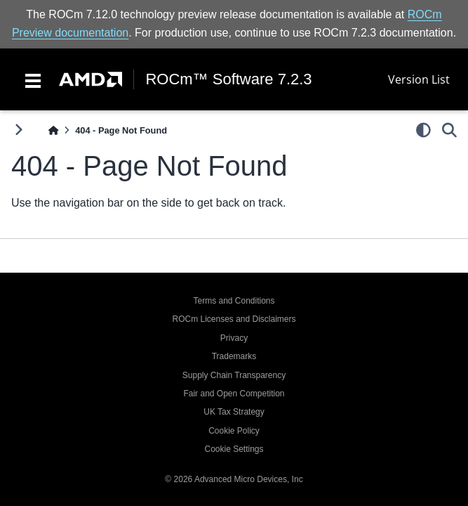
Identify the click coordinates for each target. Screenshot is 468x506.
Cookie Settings (233, 449)
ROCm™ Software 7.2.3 (228, 79)
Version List (419, 79)
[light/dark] (423, 130)
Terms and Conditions (233, 301)
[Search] (449, 130)
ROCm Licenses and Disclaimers (233, 319)
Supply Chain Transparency (234, 375)
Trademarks (234, 356)
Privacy (234, 338)
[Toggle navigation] (33, 79)
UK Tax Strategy (233, 412)
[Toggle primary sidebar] (19, 129)
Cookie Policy (234, 431)
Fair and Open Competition (233, 393)
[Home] (53, 130)
